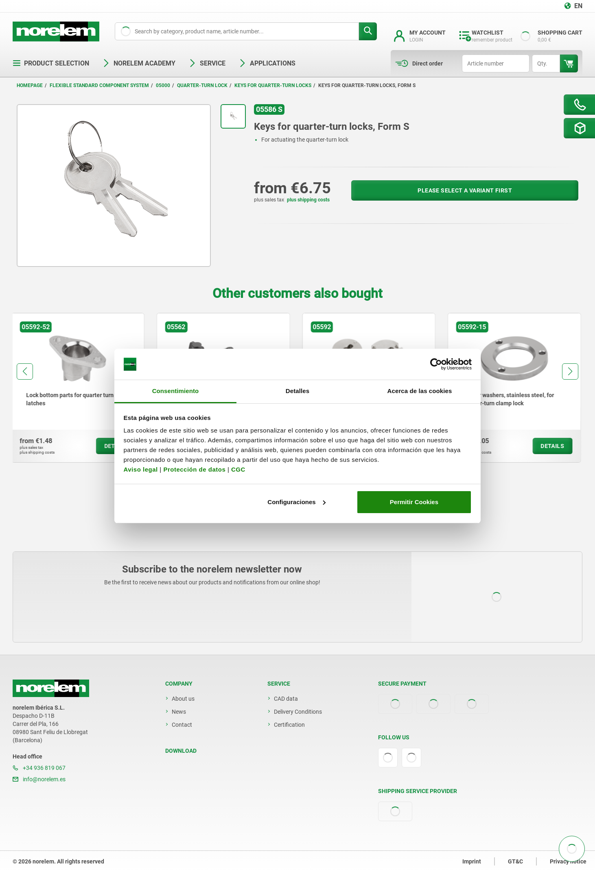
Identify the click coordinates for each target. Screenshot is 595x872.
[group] (79, 388)
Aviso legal (141, 469)
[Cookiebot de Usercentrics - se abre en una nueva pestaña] (436, 364)
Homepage (30, 85)
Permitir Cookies (414, 501)
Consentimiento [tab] (175, 390)
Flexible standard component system (99, 85)
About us (183, 698)
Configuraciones (296, 501)
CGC (238, 469)
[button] (25, 371)
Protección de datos (194, 469)
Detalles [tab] (297, 390)
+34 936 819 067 (39, 768)
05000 (163, 85)
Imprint (471, 861)
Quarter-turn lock (202, 85)
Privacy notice (568, 861)
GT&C (515, 861)
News (179, 711)
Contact (182, 724)
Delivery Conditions (298, 711)
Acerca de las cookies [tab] (419, 390)
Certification (289, 724)
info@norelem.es (39, 779)
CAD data (286, 698)
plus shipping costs (308, 200)
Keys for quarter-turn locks (272, 85)
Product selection (51, 63)
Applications (266, 63)
